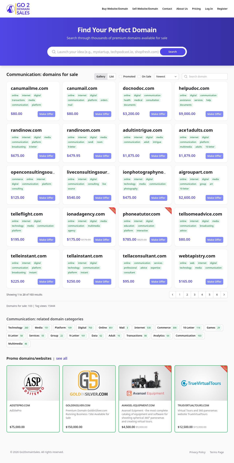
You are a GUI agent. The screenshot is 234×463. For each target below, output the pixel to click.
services (198, 100)
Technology (19, 328)
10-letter (210, 146)
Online (106, 328)
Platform (64, 328)
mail (70, 104)
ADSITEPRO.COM (20, 405)
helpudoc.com (194, 88)
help (208, 100)
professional (130, 267)
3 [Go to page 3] (194, 294)
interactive (142, 230)
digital (37, 95)
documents (130, 104)
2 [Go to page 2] (187, 294)
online (15, 95)
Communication (189, 336)
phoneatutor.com (141, 214)
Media (42, 328)
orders (104, 100)
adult (146, 142)
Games (214, 328)
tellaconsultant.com (145, 256)
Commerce (167, 328)
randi (90, 142)
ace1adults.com (196, 130)
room (100, 142)
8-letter (33, 146)
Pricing (196, 8)
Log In (209, 8)
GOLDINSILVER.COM (78, 405)
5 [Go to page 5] (209, 294)
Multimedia (18, 344)
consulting (17, 188)
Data (98, 336)
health (127, 100)
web (192, 263)
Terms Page (217, 452)
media (31, 100)
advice (183, 230)
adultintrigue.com (142, 130)
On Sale (146, 76)
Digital (86, 328)
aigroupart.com (196, 172)
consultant (129, 272)
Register (222, 8)
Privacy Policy (197, 452)
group (203, 183)
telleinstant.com (29, 256)
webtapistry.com (197, 256)
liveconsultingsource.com (95, 172)
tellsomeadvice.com (200, 214)
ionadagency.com (86, 214)
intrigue (157, 142)
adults (198, 146)
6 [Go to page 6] (217, 294)
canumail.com (82, 88)
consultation (152, 100)
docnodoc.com (138, 88)
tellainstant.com (85, 256)
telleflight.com (27, 214)
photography (131, 188)
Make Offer (46, 114)
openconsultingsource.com (40, 172)
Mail (124, 328)
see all (61, 358)
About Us (182, 8)
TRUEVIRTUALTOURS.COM (193, 405)
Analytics (162, 336)
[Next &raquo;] (224, 294)
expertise (155, 267)
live (104, 183)
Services (37, 336)
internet (26, 95)
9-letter (72, 146)
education (129, 225)
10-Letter (192, 328)
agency (71, 230)
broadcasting (19, 146)
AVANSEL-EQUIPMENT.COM (138, 405)
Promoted (129, 76)
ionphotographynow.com (150, 172)
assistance (185, 100)
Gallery (101, 76)
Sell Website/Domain (145, 8)
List (111, 76)
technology (130, 183)
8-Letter (16, 336)
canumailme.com (29, 88)
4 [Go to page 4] (202, 294)
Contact (167, 8)
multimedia (186, 146)
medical (138, 100)
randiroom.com (83, 130)
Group (57, 336)
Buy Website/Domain (115, 8)
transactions (18, 100)
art (211, 183)
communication (20, 104)
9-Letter (78, 336)
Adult (115, 336)
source (71, 188)
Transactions (137, 336)
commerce (17, 179)
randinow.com (26, 130)
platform (36, 104)
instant (33, 272)
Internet (143, 328)
